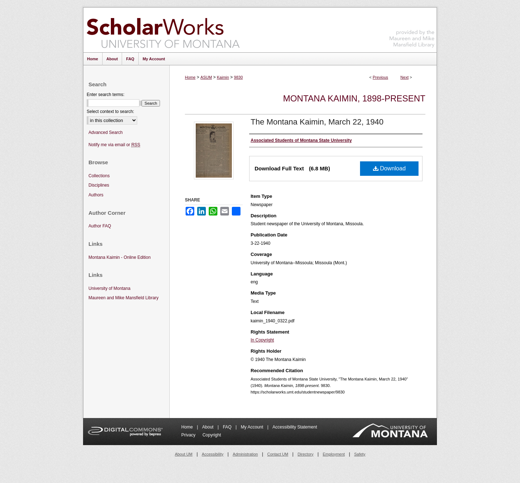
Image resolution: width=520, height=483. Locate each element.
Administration (245, 454)
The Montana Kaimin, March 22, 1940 (317, 121)
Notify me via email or (114, 145)
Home (190, 77)
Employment (334, 454)
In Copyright (262, 340)
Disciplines (98, 185)
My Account (252, 427)
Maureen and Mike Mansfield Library (412, 29)
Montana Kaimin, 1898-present (354, 98)
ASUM (206, 77)
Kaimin (223, 77)
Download (389, 168)
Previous (380, 77)
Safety (359, 454)
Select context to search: (110, 111)
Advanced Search (105, 132)
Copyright (212, 435)
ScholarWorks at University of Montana (163, 30)
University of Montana (109, 288)
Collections (99, 175)
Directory (305, 454)
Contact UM (277, 454)
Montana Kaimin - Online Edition (119, 257)
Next (404, 77)
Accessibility (213, 454)
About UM (183, 454)
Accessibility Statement (295, 427)
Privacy (189, 435)
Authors (95, 194)
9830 (238, 77)
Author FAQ (99, 226)
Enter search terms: (106, 94)
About (208, 427)
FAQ (228, 427)
